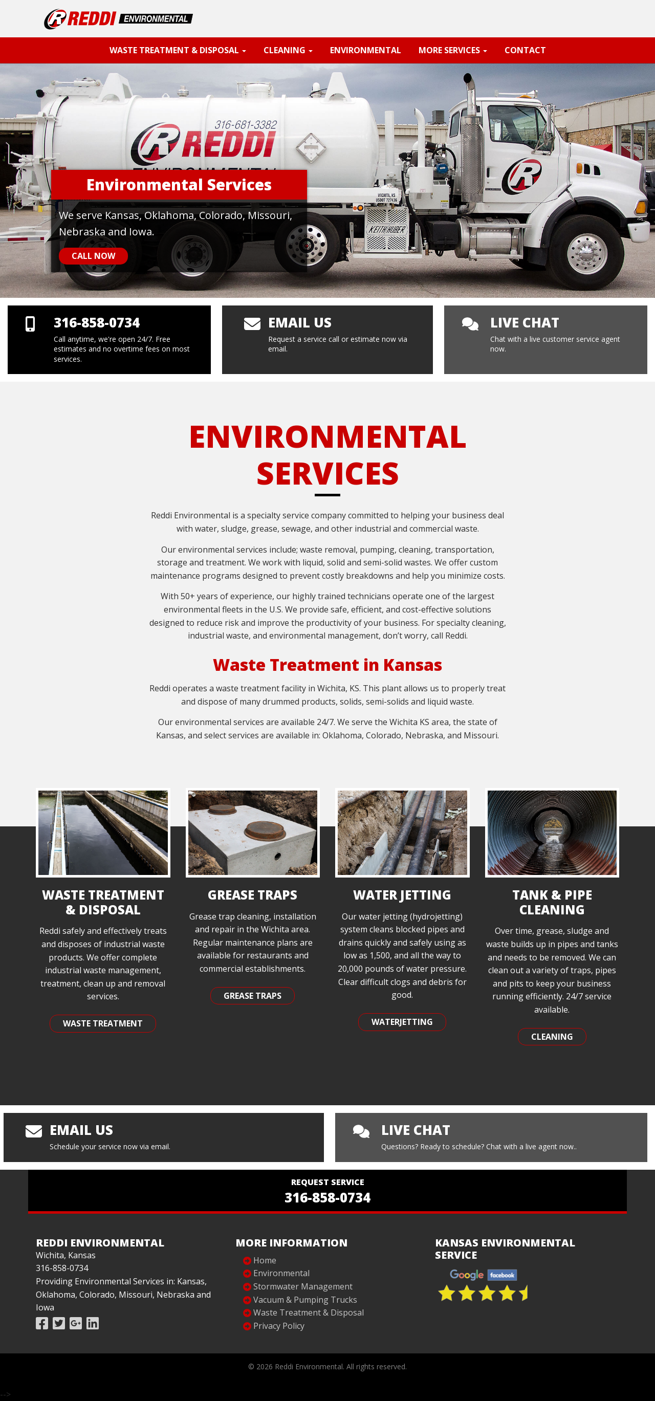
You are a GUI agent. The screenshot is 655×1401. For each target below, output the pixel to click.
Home (264, 1260)
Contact (525, 50)
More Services (453, 50)
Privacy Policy (278, 1325)
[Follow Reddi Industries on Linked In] (92, 1323)
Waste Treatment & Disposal (178, 50)
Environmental (365, 50)
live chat (524, 322)
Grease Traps (252, 995)
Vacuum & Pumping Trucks (305, 1299)
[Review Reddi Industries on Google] (76, 1323)
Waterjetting (402, 1021)
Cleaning (288, 50)
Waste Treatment (103, 1023)
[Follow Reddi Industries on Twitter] (59, 1323)
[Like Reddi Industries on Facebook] (42, 1323)
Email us (300, 322)
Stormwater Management (303, 1286)
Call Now (93, 255)
